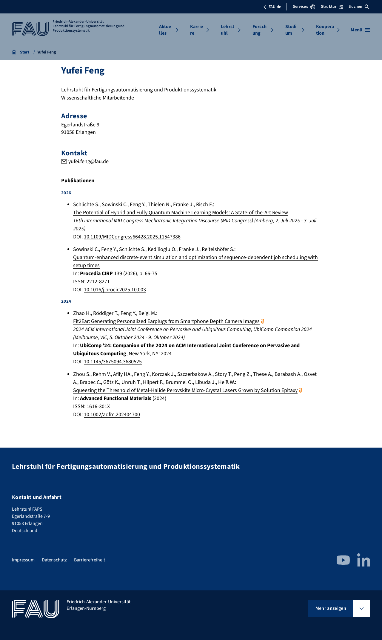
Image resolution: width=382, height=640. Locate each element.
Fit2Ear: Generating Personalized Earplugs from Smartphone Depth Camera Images (166, 321)
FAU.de (272, 7)
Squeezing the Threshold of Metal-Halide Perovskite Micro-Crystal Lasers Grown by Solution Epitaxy (185, 390)
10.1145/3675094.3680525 (113, 361)
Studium (291, 29)
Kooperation (325, 29)
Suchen (359, 7)
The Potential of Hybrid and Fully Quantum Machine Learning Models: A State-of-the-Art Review (180, 213)
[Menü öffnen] (360, 29)
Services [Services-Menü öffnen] (304, 7)
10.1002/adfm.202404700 (112, 414)
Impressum (23, 560)
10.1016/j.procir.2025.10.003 (115, 290)
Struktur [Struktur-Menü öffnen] (332, 7)
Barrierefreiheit (89, 560)
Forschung (259, 29)
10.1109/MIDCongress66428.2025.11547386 (132, 237)
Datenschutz (54, 560)
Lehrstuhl (227, 29)
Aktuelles (165, 29)
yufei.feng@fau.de (88, 161)
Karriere (196, 29)
